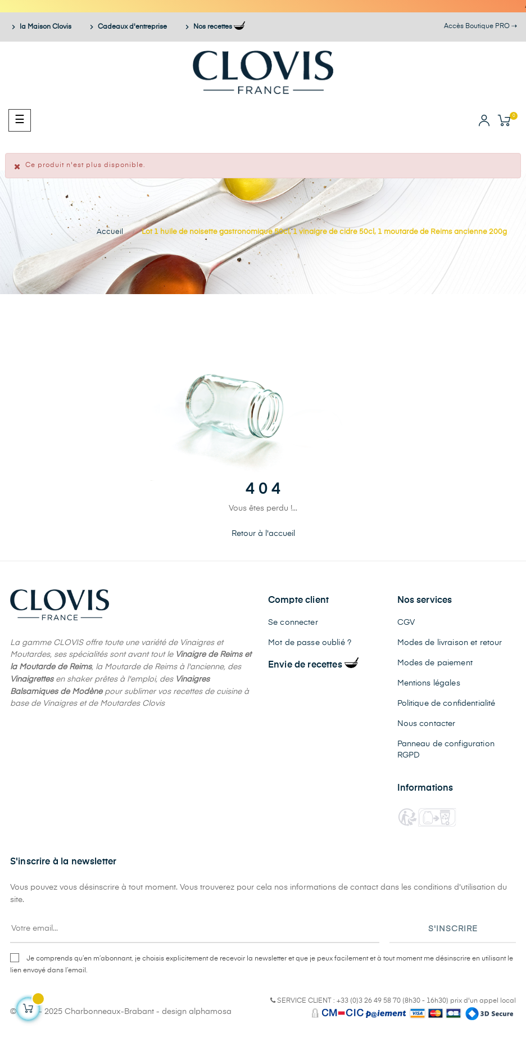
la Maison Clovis (41, 27)
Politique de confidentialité (446, 703)
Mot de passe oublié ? (309, 643)
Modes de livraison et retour (449, 643)
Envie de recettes (313, 665)
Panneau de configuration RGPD (446, 749)
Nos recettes (214, 27)
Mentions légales (428, 683)
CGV (406, 622)
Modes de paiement (435, 663)
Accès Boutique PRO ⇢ (480, 26)
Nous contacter (426, 724)
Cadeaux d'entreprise (128, 27)
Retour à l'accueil (263, 534)
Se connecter (293, 622)
